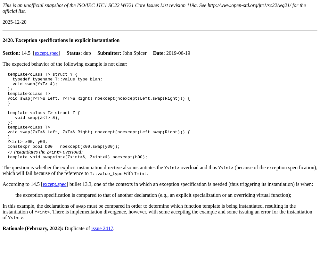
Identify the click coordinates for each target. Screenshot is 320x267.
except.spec (46, 53)
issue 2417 (102, 244)
